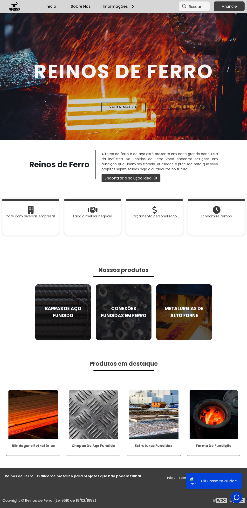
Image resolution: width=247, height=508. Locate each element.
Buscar (195, 6)
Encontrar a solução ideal (128, 178)
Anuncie (229, 6)
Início (51, 6)
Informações (119, 6)
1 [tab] (123, 134)
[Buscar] (184, 6)
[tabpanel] (123, 76)
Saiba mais (121, 107)
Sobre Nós (81, 6)
